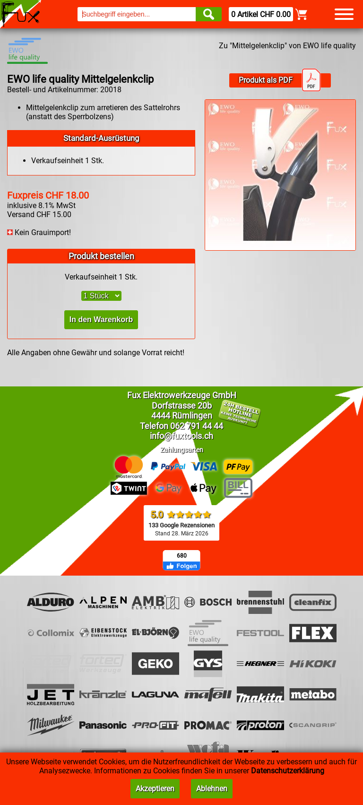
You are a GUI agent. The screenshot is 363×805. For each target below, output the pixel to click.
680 (182, 555)
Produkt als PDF (280, 80)
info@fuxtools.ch (181, 436)
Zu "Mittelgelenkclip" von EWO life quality (287, 45)
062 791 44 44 (196, 426)
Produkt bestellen (101, 256)
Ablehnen (211, 788)
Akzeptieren (155, 788)
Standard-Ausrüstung (101, 138)
